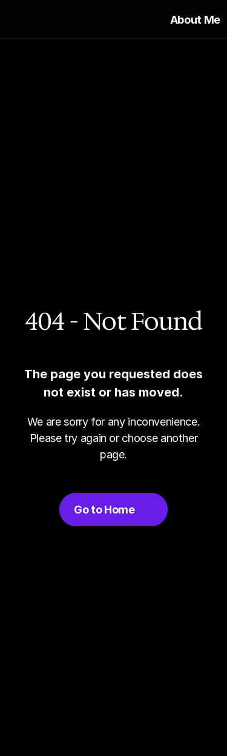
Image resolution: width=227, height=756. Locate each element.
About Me (195, 19)
